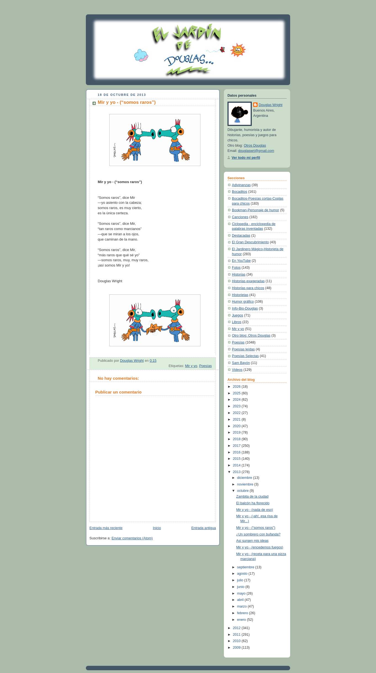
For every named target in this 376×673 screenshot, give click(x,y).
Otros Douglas (255, 145)
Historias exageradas (248, 281)
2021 (237, 419)
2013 (237, 472)
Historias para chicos (248, 288)
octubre (243, 491)
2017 (237, 446)
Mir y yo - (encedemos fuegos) (259, 547)
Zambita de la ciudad (252, 496)
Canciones (240, 217)
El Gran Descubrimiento (250, 242)
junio (241, 587)
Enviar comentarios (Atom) (132, 538)
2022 (237, 413)
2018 (237, 439)
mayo (242, 593)
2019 (237, 432)
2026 (237, 387)
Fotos (236, 268)
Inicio (157, 528)
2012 (237, 628)
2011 (237, 635)
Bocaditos (239, 192)
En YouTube (241, 261)
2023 (237, 406)
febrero (243, 613)
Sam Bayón (241, 363)
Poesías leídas (243, 349)
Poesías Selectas (245, 356)
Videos (237, 370)
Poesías (205, 366)
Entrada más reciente (106, 528)
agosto (242, 574)
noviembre (245, 484)
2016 (237, 452)
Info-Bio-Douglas (245, 308)
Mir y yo (191, 366)
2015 (237, 459)
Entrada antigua (203, 528)
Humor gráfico (243, 301)
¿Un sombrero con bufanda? (258, 534)
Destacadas (241, 235)
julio (240, 580)
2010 (237, 641)
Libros (236, 322)
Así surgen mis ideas (252, 541)
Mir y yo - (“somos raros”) (256, 528)
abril (241, 600)
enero (242, 620)
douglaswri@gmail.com (256, 151)
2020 (237, 426)
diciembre (245, 478)
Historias (238, 274)
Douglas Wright (270, 105)
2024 (237, 400)
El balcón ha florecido (253, 503)
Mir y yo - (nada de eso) (254, 510)
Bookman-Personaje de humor (255, 210)
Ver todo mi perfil (246, 158)
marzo (242, 606)
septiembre (246, 567)
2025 (237, 393)
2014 (237, 465)
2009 (237, 648)
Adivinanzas (241, 185)
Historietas (240, 295)
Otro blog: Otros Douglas (251, 335)
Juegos (237, 315)
